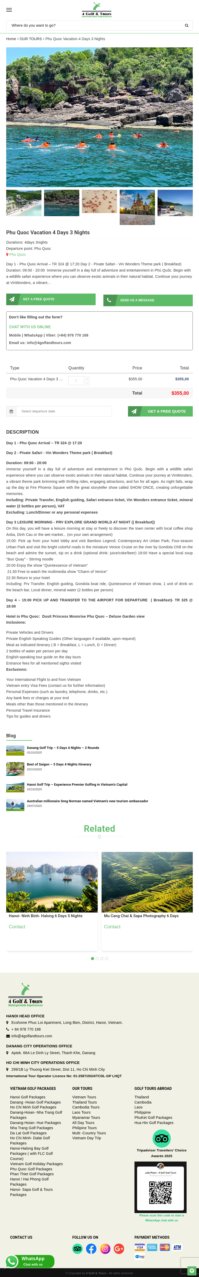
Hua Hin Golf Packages (154, 1122)
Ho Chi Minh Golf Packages (33, 1106)
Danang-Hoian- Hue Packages (35, 1122)
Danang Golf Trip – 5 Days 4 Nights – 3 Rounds (63, 747)
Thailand (141, 1096)
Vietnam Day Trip (86, 1137)
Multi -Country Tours (89, 1132)
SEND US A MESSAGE (128, 299)
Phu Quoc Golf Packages (31, 1168)
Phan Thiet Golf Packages (32, 1173)
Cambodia (143, 1101)
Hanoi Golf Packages (27, 1096)
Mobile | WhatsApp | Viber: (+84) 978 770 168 (48, 334)
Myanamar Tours (86, 1116)
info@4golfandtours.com (31, 1035)
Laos (138, 1106)
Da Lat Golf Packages (28, 1132)
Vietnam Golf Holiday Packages (36, 1163)
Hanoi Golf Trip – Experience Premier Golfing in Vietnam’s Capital (77, 783)
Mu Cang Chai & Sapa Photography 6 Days (141, 915)
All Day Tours (83, 1122)
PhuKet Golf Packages (153, 1116)
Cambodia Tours (86, 1106)
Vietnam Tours (84, 1096)
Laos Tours (81, 1111)
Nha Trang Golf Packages (31, 1127)
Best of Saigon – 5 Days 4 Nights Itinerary (59, 763)
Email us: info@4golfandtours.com (40, 342)
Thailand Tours (84, 1101)
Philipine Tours (84, 1127)
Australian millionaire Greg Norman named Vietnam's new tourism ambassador (87, 800)
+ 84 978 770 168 (26, 1028)
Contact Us (21, 1236)
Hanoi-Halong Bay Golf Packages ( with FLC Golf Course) (31, 1152)
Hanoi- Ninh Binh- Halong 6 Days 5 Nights (46, 915)
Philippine (142, 1111)
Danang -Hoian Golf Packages (35, 1101)
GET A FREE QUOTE (30, 299)
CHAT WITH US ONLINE (30, 326)
